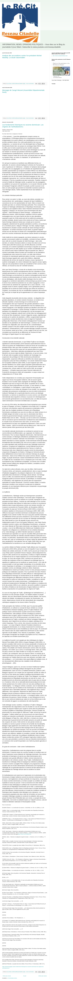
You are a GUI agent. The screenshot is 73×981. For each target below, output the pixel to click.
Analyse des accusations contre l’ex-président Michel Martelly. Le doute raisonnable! (22, 56)
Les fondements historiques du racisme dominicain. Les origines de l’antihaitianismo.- (22, 126)
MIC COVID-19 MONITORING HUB (60, 55)
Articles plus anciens (42, 975)
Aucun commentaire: (30, 83)
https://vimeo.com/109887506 (24, 834)
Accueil (24, 975)
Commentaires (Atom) (12, 978)
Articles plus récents (7, 975)
